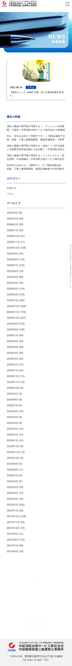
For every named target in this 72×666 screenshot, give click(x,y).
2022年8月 (12, 469)
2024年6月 (12, 341)
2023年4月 (12, 423)
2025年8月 (12, 259)
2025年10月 (13, 247)
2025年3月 (12, 288)
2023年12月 (13, 376)
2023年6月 (12, 411)
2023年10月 (13, 388)
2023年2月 (12, 434)
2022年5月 (12, 487)
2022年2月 (12, 504)
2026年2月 (12, 224)
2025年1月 (12, 300)
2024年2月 (12, 364)
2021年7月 (12, 545)
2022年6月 (12, 481)
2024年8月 (12, 329)
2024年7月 (12, 335)
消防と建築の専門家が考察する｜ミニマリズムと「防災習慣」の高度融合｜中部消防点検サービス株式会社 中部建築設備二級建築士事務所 (35, 159)
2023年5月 (12, 417)
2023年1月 (12, 440)
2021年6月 (12, 551)
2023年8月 (12, 399)
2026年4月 (12, 212)
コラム (10, 193)
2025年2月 (12, 294)
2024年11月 (13, 312)
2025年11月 (13, 242)
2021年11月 (13, 522)
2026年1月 (12, 230)
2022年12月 (13, 446)
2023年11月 (13, 382)
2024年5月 (12, 347)
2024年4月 (12, 352)
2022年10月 (13, 458)
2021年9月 (12, 533)
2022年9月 (12, 463)
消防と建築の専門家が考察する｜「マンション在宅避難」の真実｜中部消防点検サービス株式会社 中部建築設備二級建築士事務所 (36, 130)
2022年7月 (12, 475)
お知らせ (11, 188)
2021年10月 (13, 528)
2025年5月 (12, 277)
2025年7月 (12, 265)
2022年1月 (12, 510)
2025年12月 (13, 236)
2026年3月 (12, 218)
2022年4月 (12, 493)
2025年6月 (12, 271)
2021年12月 (13, 516)
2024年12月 (13, 306)
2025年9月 (12, 253)
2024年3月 (12, 358)
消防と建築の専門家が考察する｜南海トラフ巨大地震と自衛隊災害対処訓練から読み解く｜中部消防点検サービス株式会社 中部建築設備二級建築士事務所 (35, 149)
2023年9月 (12, 393)
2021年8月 (12, 539)
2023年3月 (12, 428)
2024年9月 (12, 323)
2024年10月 (13, 317)
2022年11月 (13, 452)
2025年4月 (12, 282)
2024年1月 (12, 370)
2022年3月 (12, 498)
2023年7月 (12, 405)
